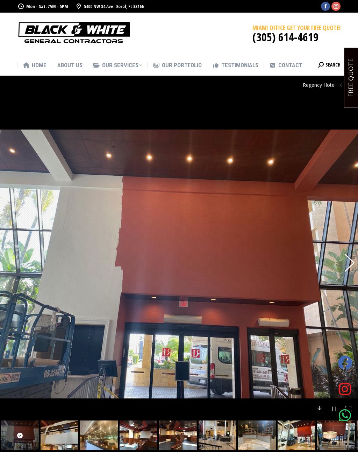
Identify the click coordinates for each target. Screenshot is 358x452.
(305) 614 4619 (120, 448)
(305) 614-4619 (285, 36)
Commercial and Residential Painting (218, 390)
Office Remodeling (217, 406)
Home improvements (220, 446)
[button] (346, 212)
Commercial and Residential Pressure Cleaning (219, 426)
